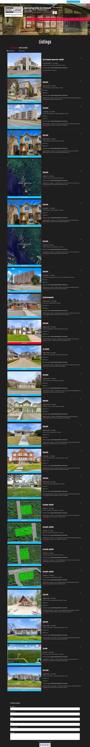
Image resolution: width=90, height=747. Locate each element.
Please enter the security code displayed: (45, 741)
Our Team (54, 19)
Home (32, 19)
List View (22, 51)
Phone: (11, 722)
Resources (49, 19)
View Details (45, 72)
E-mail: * (12, 717)
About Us (59, 19)
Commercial (71, 19)
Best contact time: (14, 727)
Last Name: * (12, 711)
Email (54, 9)
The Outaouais (42, 19)
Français (87, 4)
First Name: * (13, 706)
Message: (12, 732)
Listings (36, 19)
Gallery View (11, 51)
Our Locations (65, 19)
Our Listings (13, 48)
